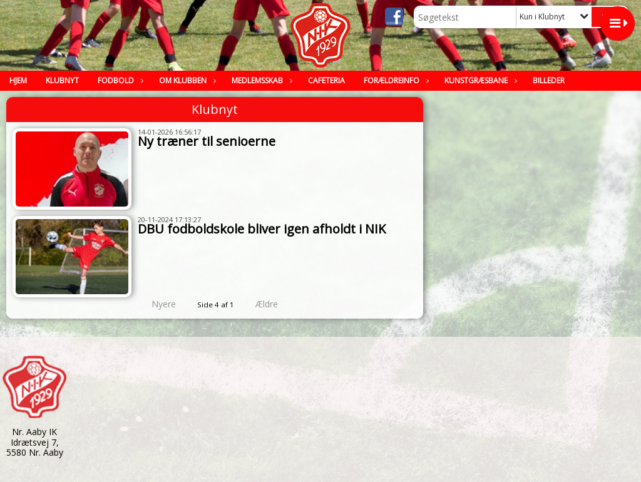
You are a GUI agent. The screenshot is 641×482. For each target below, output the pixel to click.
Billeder (549, 80)
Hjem (18, 80)
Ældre (275, 304)
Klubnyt (62, 80)
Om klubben (186, 80)
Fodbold (119, 80)
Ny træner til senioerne (206, 141)
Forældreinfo (395, 80)
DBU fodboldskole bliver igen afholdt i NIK (262, 228)
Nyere (156, 304)
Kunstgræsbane (479, 80)
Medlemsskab (260, 80)
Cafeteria (326, 80)
